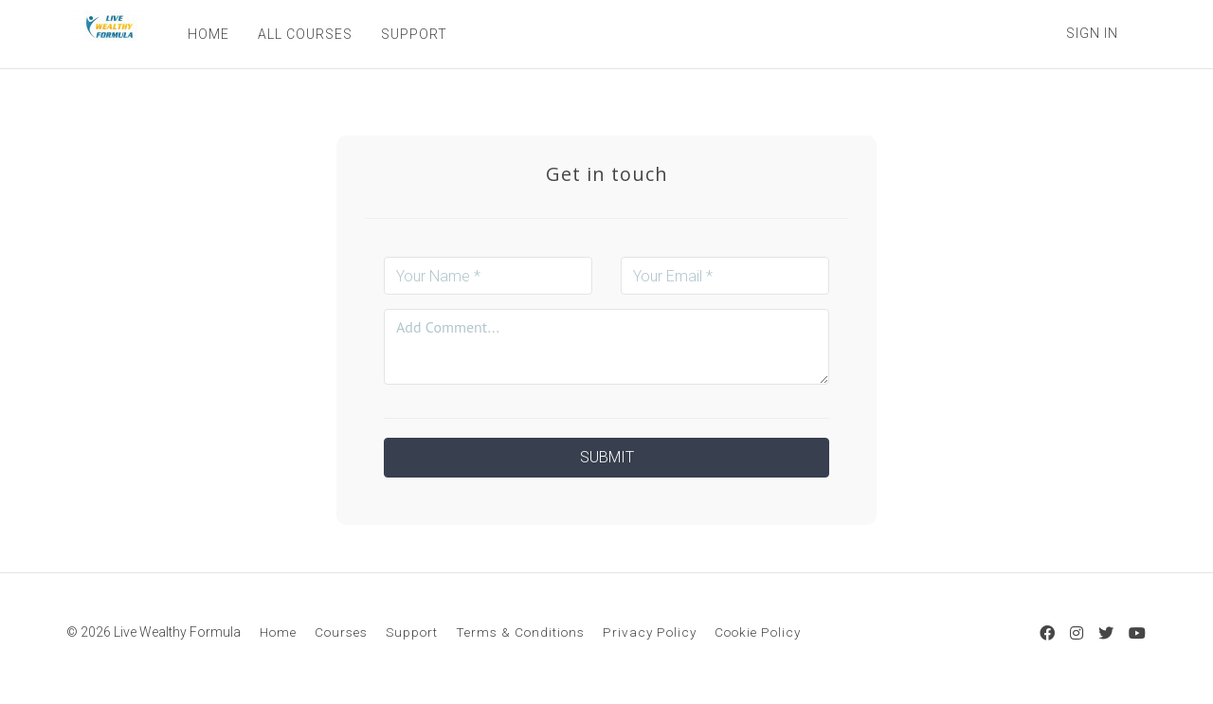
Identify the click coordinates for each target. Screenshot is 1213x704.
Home (278, 632)
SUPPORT (411, 34)
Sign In (1092, 33)
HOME (205, 34)
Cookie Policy (758, 632)
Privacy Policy (650, 632)
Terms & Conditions (520, 632)
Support (412, 632)
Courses (341, 632)
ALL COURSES (302, 34)
